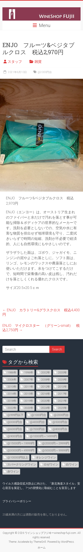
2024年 (45, 408)
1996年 (28, 372)
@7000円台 (37, 429)
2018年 (11, 400)
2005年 (62, 372)
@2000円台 (45, 72)
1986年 (11, 372)
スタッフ (15, 62)
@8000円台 (59, 429)
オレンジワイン (46, 457)
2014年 (11, 393)
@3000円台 (14, 422)
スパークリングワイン (21, 464)
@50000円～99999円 (55, 450)
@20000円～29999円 (55, 443)
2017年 (62, 393)
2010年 (11, 386)
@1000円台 (38, 415)
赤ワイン (13, 471)
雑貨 (38, 62)
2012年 (45, 386)
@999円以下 (15, 415)
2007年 (28, 379)
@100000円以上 (17, 457)
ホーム (42, 547)
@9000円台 (14, 436)
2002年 (45, 372)
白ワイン (71, 464)
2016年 (45, 393)
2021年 (62, 400)
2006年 (11, 379)
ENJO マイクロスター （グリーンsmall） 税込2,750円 (41, 327)
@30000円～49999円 (20, 450)
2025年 (62, 408)
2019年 (28, 400)
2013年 (62, 386)
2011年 (28, 386)
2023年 (28, 408)
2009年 (62, 379)
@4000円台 (37, 422)
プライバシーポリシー (16, 501)
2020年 (45, 400)
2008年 (45, 379)
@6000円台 (14, 429)
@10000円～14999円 (43, 436)
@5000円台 (59, 422)
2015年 (28, 393)
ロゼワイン (51, 464)
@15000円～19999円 (20, 443)
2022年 (11, 408)
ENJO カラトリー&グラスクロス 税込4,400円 (41, 312)
